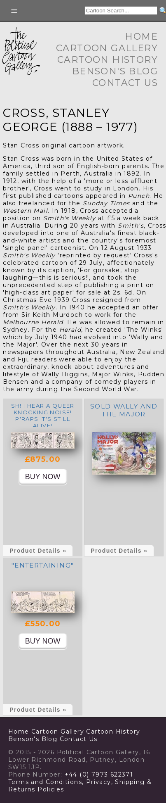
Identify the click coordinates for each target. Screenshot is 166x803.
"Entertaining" (43, 565)
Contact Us (125, 82)
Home (141, 36)
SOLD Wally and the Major (124, 410)
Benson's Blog (115, 71)
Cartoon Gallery (107, 48)
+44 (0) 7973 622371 (99, 774)
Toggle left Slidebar (14, 11)
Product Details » (37, 550)
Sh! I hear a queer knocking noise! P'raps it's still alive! (43, 415)
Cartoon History (107, 59)
